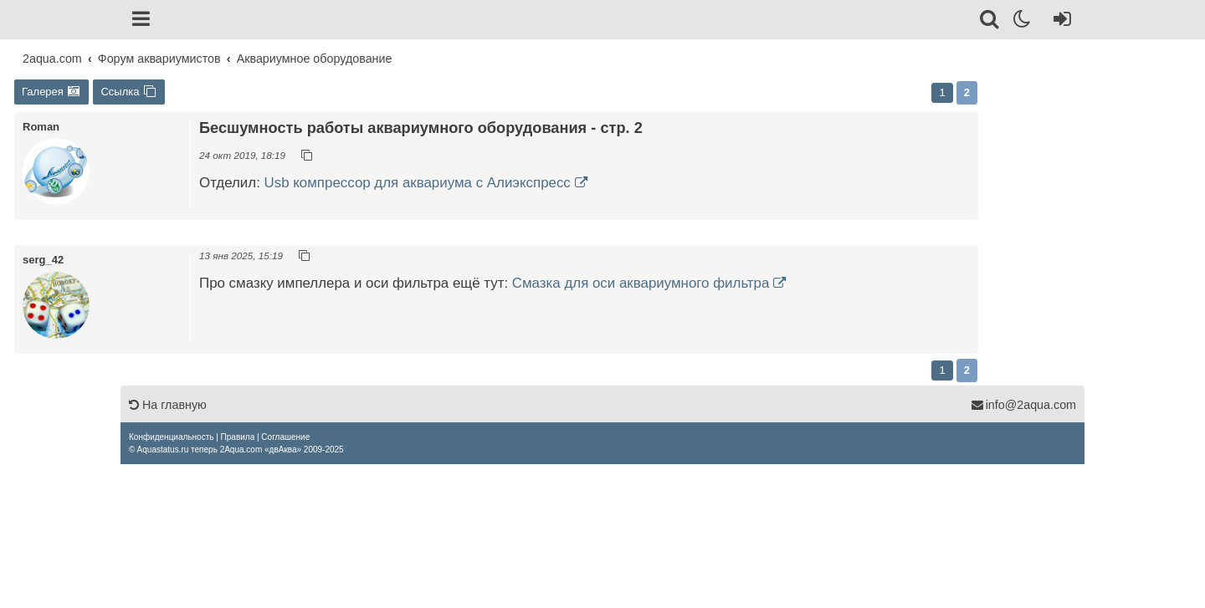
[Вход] (1059, 21)
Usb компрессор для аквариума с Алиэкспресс (417, 183)
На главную (168, 404)
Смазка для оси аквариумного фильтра (641, 283)
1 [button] (942, 92)
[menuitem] (171, 437)
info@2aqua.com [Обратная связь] (1023, 404)
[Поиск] (990, 21)
